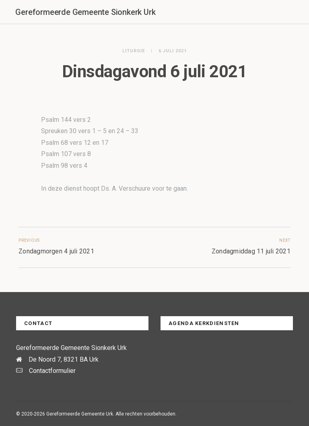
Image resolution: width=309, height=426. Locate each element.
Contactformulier (52, 371)
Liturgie (133, 51)
